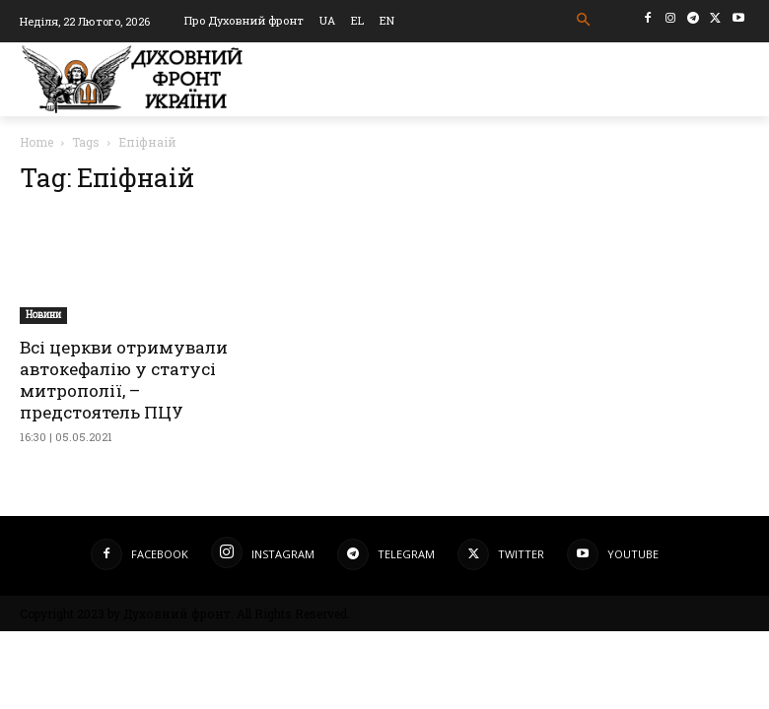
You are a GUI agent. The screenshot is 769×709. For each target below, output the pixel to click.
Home (36, 142)
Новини (43, 314)
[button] (584, 20)
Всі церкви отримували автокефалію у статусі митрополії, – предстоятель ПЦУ (124, 379)
